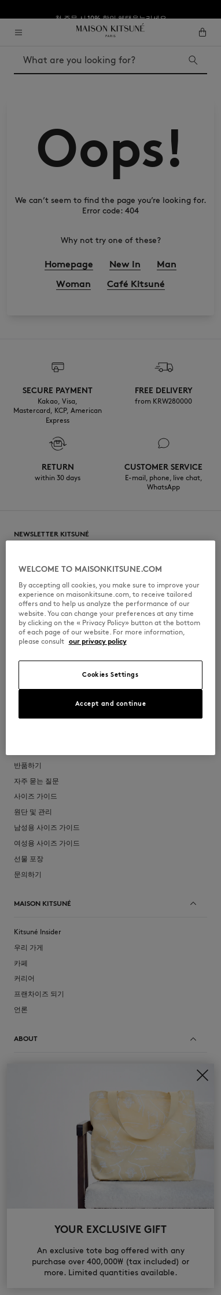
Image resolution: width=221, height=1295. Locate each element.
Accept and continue (110, 703)
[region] (111, 648)
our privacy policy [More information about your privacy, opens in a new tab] (98, 641)
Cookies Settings (110, 674)
